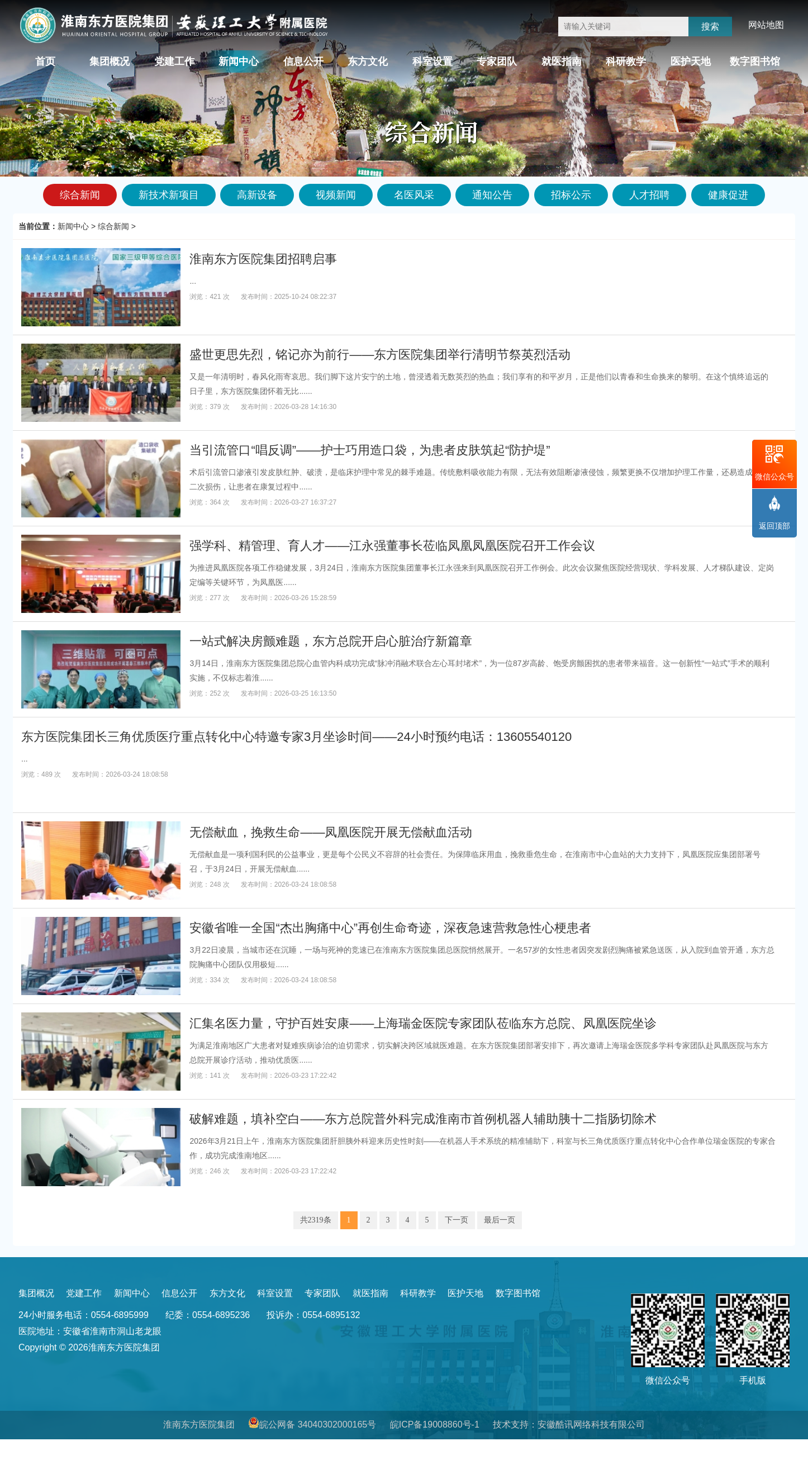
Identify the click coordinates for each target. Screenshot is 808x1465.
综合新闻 (113, 226)
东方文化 (368, 61)
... (192, 281)
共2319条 (315, 1220)
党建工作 (174, 61)
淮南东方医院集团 (199, 1424)
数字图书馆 (755, 61)
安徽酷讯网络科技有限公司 (591, 1424)
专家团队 (497, 61)
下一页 (456, 1220)
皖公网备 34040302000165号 (317, 1424)
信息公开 (303, 61)
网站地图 (766, 25)
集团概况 (109, 61)
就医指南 (561, 61)
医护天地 (691, 61)
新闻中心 (238, 61)
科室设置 (432, 61)
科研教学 (626, 61)
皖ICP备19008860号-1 (434, 1424)
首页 (45, 61)
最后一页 (499, 1220)
